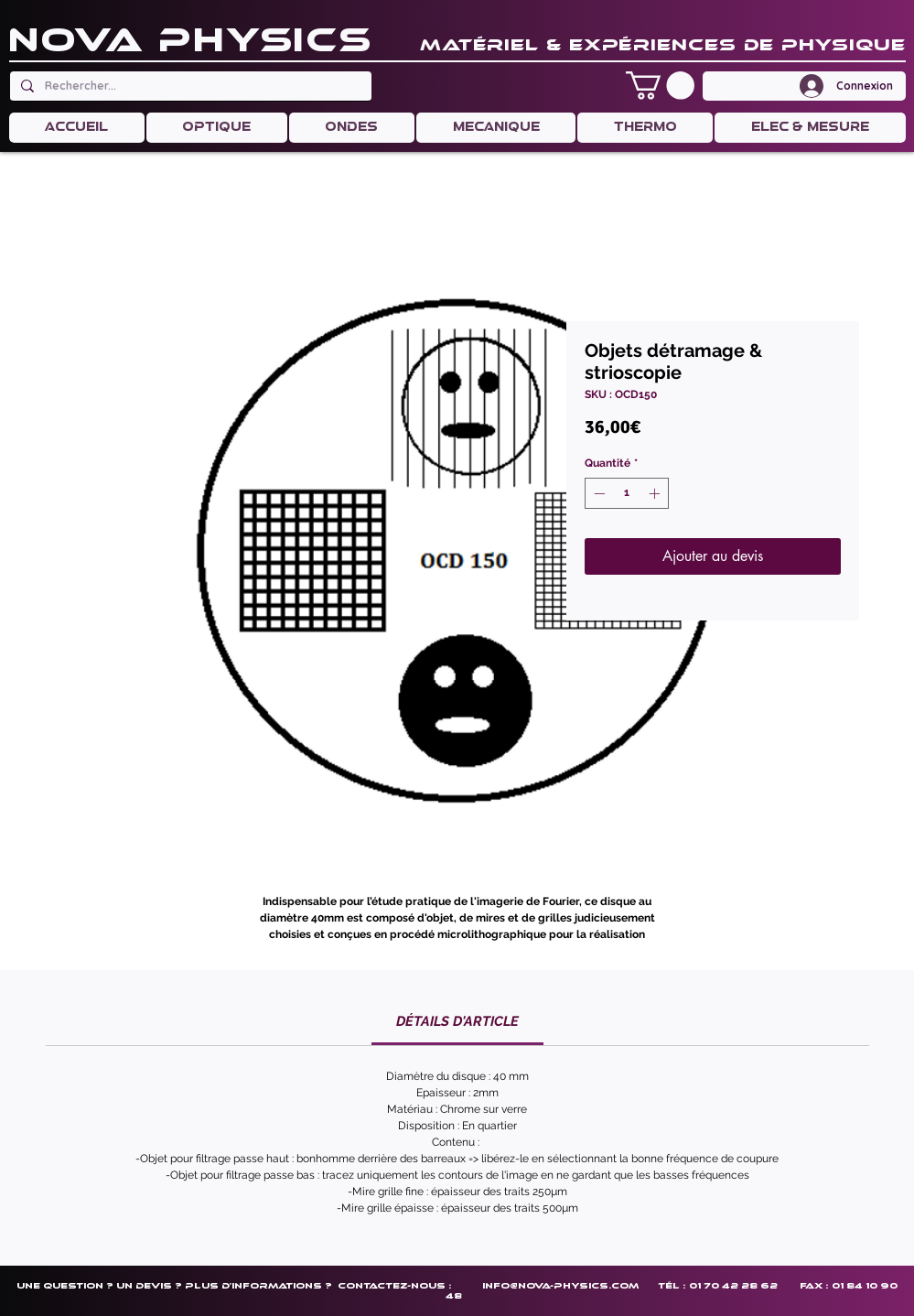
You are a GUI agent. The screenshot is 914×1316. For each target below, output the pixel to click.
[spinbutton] (627, 493)
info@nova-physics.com (560, 1285)
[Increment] (656, 493)
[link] (457, 1021)
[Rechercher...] (189, 86)
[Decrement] (597, 493)
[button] (660, 85)
